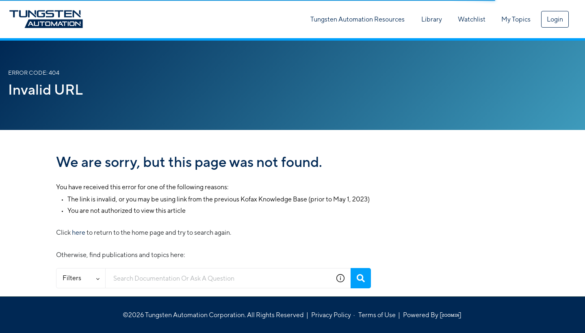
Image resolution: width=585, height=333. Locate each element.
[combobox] (218, 278)
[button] (340, 278)
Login (555, 19)
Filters (81, 278)
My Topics (516, 19)
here (78, 232)
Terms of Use (377, 315)
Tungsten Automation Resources (357, 19)
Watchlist (471, 19)
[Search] (361, 278)
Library (431, 19)
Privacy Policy (331, 315)
